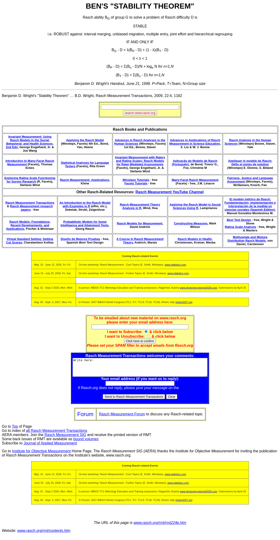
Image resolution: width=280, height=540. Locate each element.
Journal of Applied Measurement (50, 447)
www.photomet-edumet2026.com (198, 287)
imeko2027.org (183, 302)
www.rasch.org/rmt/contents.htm (43, 534)
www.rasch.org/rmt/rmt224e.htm (160, 526)
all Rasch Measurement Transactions (56, 434)
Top (15, 430)
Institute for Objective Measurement (41, 455)
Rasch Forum (191, 391)
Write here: (140, 369)
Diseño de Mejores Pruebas (80, 239)
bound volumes (86, 442)
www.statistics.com (175, 264)
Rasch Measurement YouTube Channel (169, 192)
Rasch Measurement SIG (65, 438)
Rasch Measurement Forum (122, 418)
